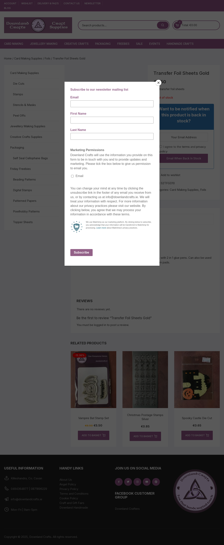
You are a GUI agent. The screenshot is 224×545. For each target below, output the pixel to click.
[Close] (158, 83)
